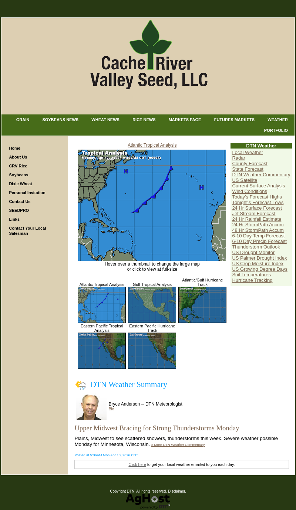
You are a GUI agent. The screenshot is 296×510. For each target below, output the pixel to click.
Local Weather (247, 152)
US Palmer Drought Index (259, 258)
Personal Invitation (27, 192)
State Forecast (247, 169)
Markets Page (185, 119)
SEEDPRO (19, 210)
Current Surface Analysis (258, 186)
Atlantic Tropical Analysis (152, 145)
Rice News (143, 119)
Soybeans (18, 175)
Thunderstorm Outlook (256, 247)
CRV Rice (18, 166)
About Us (18, 157)
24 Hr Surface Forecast (257, 208)
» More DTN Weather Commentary (178, 445)
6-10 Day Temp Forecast (258, 236)
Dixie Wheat (20, 183)
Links (14, 219)
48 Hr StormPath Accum (257, 230)
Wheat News (105, 119)
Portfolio (276, 130)
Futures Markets (234, 119)
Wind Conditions (249, 191)
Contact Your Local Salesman (27, 231)
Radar (238, 158)
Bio (111, 409)
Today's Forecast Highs (257, 197)
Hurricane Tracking (252, 280)
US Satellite (244, 180)
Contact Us (19, 201)
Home (14, 148)
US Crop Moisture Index (257, 263)
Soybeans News (60, 119)
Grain (22, 119)
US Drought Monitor (253, 252)
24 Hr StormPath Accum (257, 224)
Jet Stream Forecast (253, 213)
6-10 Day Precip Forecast (259, 241)
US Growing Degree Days (259, 269)
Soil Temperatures (251, 274)
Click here (137, 464)
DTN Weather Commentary (261, 174)
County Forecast (249, 163)
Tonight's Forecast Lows (257, 202)
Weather (278, 119)
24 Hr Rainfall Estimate (256, 219)
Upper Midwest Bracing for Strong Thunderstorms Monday (156, 428)
